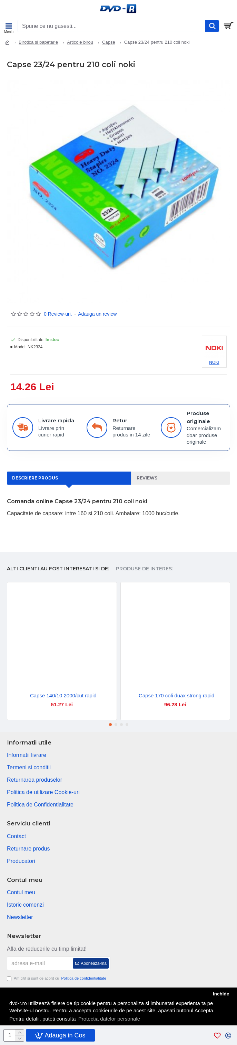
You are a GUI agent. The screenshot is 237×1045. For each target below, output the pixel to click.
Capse (108, 42)
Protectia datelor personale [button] (109, 1019)
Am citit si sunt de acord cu (57, 978)
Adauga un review (97, 314)
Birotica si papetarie (38, 42)
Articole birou (80, 42)
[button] (110, 724)
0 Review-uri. (58, 314)
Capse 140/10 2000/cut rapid (63, 695)
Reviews (147, 478)
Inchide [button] (221, 993)
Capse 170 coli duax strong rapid (176, 695)
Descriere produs (35, 478)
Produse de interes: (144, 569)
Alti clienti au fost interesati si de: (58, 569)
